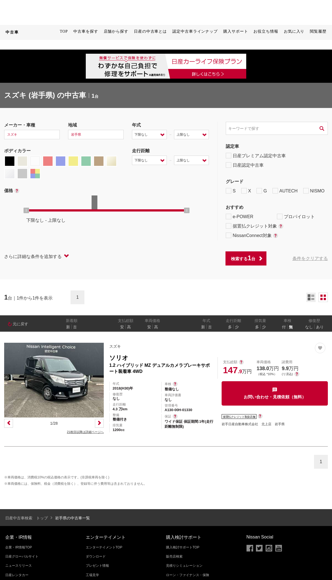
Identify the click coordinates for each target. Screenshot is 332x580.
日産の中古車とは (150, 31)
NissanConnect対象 (252, 235)
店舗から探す (116, 31)
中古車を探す (85, 31)
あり (320, 327)
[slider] (26, 210)
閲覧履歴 (318, 31)
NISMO (314, 191)
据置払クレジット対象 (254, 226)
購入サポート (235, 31)
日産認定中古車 (245, 165)
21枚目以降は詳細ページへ (85, 432)
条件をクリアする (310, 258)
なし (309, 327)
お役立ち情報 (265, 31)
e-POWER (239, 216)
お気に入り (294, 31)
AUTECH (285, 191)
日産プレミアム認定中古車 (256, 155)
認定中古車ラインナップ (195, 31)
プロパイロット (296, 216)
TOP (64, 31)
